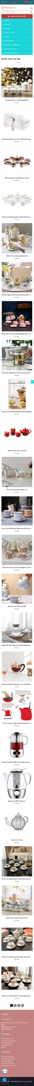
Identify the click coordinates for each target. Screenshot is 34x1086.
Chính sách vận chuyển (8, 1059)
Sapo (30, 1081)
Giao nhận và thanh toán (8, 1041)
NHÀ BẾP (5, 20)
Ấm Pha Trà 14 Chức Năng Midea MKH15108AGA (17, 411)
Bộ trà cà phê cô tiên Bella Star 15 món (17, 178)
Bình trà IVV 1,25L (17, 840)
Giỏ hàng (29, 2)
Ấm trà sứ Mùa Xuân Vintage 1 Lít (17, 489)
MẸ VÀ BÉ (6, 24)
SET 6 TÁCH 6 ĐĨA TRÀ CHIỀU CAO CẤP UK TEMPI (17, 528)
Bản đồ (3, 1047)
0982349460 (12, 1027)
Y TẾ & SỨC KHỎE (8, 32)
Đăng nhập (4, 2)
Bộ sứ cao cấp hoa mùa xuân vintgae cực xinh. (17, 567)
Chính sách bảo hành (7, 1063)
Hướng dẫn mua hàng (7, 1038)
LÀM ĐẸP (5, 36)
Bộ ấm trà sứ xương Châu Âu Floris (17, 918)
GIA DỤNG (6, 28)
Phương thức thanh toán (8, 1065)
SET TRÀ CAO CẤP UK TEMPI (17, 606)
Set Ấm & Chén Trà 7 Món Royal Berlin (17, 100)
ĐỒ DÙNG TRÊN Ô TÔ (9, 53)
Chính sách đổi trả (6, 1061)
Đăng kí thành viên (6, 1045)
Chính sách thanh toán (8, 1057)
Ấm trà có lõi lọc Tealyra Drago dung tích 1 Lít (17, 723)
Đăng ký (13, 2)
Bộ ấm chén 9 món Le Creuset (17, 450)
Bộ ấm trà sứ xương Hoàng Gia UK (17, 256)
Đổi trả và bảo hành (7, 1043)
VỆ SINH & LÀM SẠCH (9, 49)
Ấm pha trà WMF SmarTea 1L (17, 801)
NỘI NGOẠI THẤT (8, 40)
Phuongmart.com (16, 1081)
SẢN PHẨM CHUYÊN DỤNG (11, 45)
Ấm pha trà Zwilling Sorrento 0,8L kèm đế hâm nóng (18, 373)
